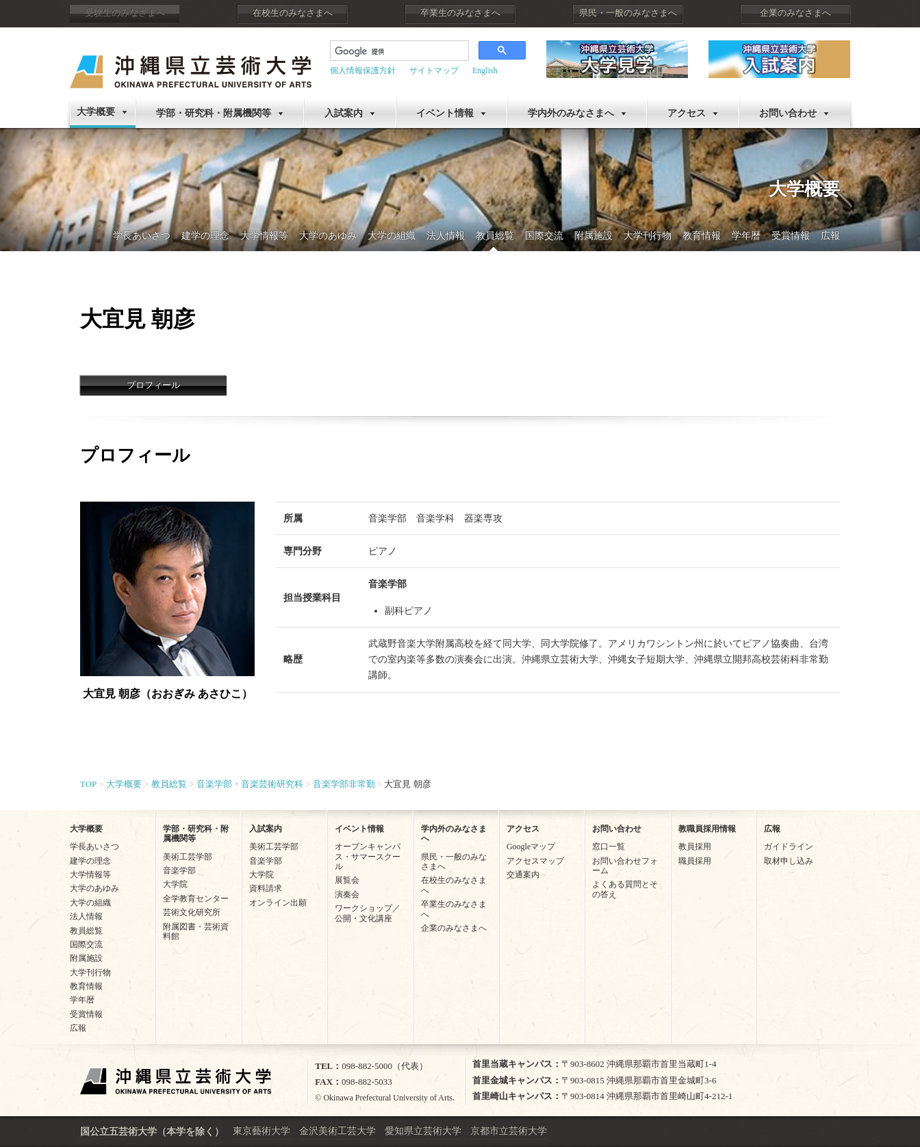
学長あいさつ (141, 236)
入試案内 (343, 113)
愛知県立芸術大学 (423, 1131)
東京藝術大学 (261, 1131)
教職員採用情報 (707, 829)
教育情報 (701, 236)
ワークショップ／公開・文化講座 (367, 913)
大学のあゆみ (328, 236)
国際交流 (544, 236)
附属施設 (593, 236)
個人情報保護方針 (363, 70)
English (485, 70)
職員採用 (694, 861)
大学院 (175, 884)
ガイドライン (788, 846)
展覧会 (347, 880)
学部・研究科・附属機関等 (213, 113)
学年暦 (746, 236)
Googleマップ (531, 846)
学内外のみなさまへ (571, 113)
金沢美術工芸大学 (337, 1131)
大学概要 (96, 112)
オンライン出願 (278, 902)
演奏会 (347, 894)
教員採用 (694, 846)
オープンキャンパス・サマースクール (367, 856)
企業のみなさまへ (795, 13)
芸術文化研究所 (191, 912)
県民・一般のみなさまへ (628, 13)
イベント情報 (445, 113)
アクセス (686, 113)
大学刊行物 (648, 236)
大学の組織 (392, 236)
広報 (830, 236)
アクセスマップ (535, 861)
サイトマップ (434, 70)
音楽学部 (179, 870)
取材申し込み (788, 861)
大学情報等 (264, 236)
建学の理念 (205, 236)
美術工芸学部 (187, 857)
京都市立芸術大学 (508, 1131)
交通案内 (523, 874)
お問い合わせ (788, 113)
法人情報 (445, 236)
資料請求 (265, 888)
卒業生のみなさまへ (460, 13)
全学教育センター (196, 898)
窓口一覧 (608, 846)
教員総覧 (495, 236)
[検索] (389, 52)
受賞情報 (790, 236)
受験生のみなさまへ (125, 13)
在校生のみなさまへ (293, 13)
